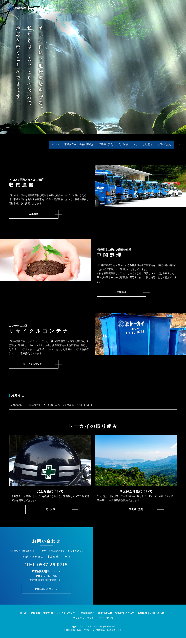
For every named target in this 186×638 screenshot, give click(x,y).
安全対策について (117, 141)
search (17, 146)
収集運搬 (35, 613)
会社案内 (142, 141)
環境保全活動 (89, 141)
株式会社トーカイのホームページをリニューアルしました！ (61, 405)
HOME (20, 141)
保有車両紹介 (63, 141)
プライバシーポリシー (84, 618)
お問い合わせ (166, 141)
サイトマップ (106, 618)
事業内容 (40, 141)
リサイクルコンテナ (66, 613)
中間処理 (48, 613)
